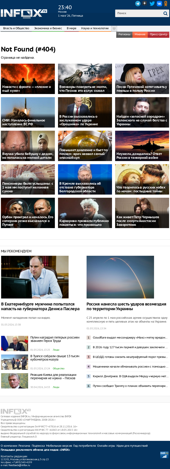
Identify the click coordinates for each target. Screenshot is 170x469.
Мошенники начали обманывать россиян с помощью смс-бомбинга (131, 366)
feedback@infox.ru (19, 465)
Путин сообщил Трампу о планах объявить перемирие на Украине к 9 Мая (131, 386)
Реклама (24, 445)
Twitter (152, 3)
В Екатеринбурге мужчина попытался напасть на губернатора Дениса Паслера (40, 306)
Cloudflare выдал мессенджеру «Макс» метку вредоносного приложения (131, 337)
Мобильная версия (59, 445)
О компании (9, 445)
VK (159, 3)
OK (166, 3)
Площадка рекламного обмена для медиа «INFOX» (35, 450)
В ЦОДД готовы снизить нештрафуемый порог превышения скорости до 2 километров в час (131, 357)
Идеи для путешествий (132, 445)
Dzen (145, 3)
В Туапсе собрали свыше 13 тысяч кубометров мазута (54, 357)
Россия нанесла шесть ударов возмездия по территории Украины (126, 306)
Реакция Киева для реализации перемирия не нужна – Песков (53, 376)
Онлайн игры (106, 445)
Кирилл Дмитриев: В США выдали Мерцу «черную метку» (131, 376)
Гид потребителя (84, 445)
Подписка (38, 445)
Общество (58, 368)
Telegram (138, 3)
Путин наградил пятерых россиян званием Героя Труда (54, 339)
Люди (56, 349)
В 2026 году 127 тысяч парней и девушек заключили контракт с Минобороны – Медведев (131, 347)
